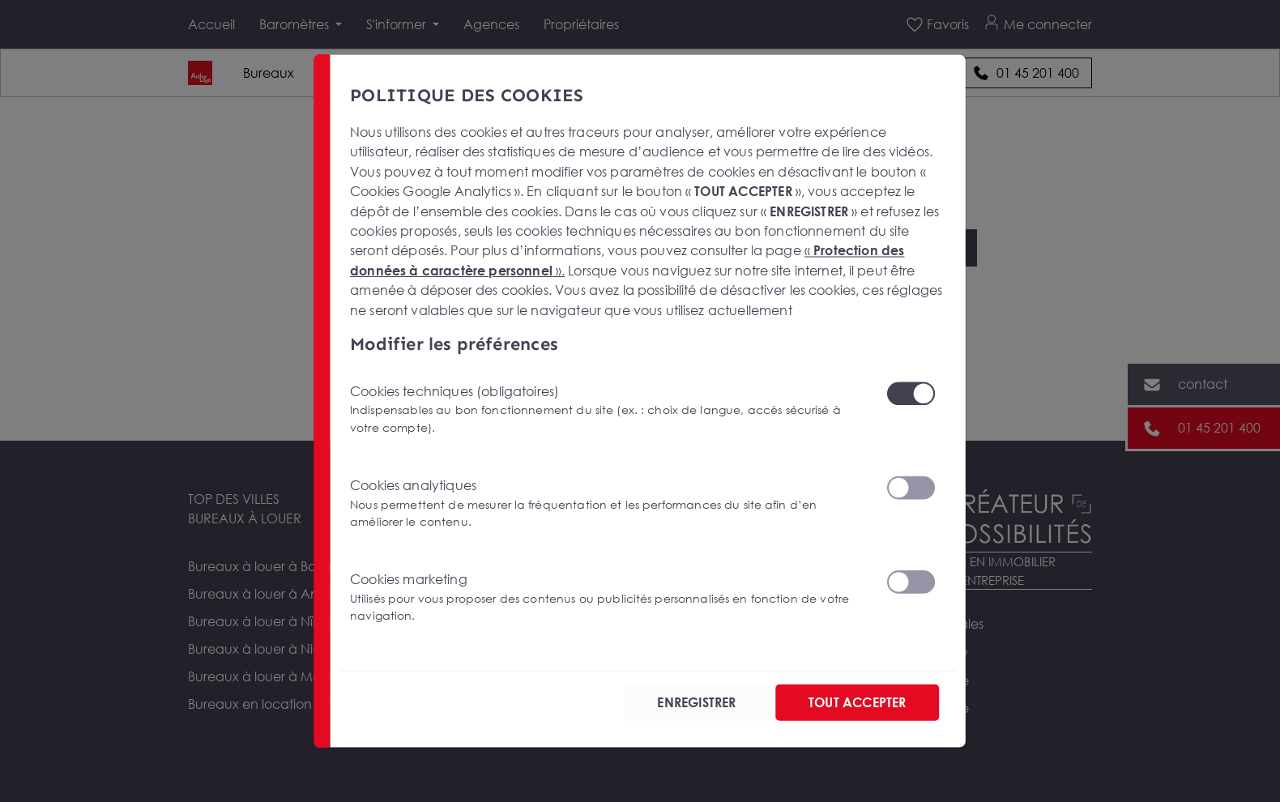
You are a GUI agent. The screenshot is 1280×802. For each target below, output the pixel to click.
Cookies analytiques (608, 503)
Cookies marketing (608, 597)
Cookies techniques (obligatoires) (608, 409)
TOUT (857, 702)
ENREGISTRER (696, 702)
